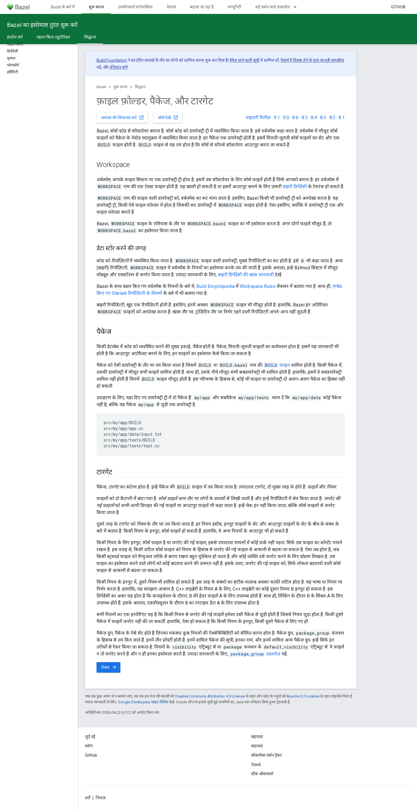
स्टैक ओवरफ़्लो (262, 773)
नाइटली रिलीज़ (258, 117)
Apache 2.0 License (303, 696)
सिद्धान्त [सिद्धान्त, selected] (90, 37)
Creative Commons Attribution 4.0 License (210, 696)
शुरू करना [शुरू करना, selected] (96, 7)
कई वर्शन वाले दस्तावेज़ (272, 7)
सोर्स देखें (168, 117)
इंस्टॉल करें (15, 37)
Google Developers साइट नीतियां (143, 702)
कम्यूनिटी (234, 7)
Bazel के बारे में (63, 7)
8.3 (323, 117)
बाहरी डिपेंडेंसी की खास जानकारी (246, 274)
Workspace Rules (257, 286)
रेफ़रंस (171, 7)
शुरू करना (120, 87)
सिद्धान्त (140, 87)
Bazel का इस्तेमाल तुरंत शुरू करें (42, 24)
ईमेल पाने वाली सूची (245, 60)
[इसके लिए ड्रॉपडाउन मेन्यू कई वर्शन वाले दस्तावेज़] (298, 7)
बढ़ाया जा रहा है (202, 7)
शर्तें (87, 798)
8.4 (314, 117)
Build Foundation (112, 60)
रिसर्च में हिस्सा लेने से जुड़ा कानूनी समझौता (312, 60)
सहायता (257, 746)
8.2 (332, 117)
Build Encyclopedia (215, 286)
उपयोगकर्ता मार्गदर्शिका (135, 7)
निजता (101, 798)
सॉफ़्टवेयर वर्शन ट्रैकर (266, 755)
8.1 (342, 117)
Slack (256, 764)
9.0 (286, 117)
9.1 (277, 117)
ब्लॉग (89, 746)
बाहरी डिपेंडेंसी (295, 186)
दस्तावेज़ (254, 654)
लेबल (109, 667)
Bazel (101, 87)
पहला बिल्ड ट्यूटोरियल (53, 37)
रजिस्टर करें (118, 67)
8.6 (295, 117)
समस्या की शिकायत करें (122, 117)
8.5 (305, 117)
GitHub (398, 7)
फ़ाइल (277, 365)
